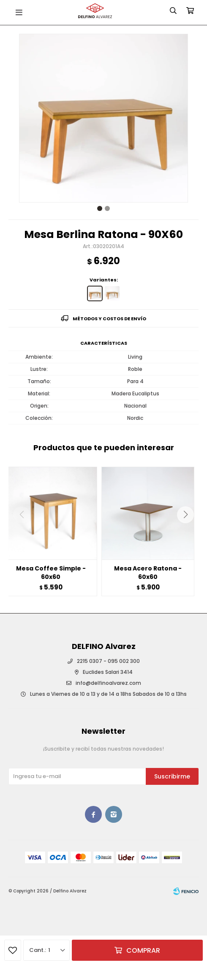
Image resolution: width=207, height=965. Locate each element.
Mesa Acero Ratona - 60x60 (148, 572)
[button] (188, 531)
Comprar (143, 950)
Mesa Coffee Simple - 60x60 (51, 572)
